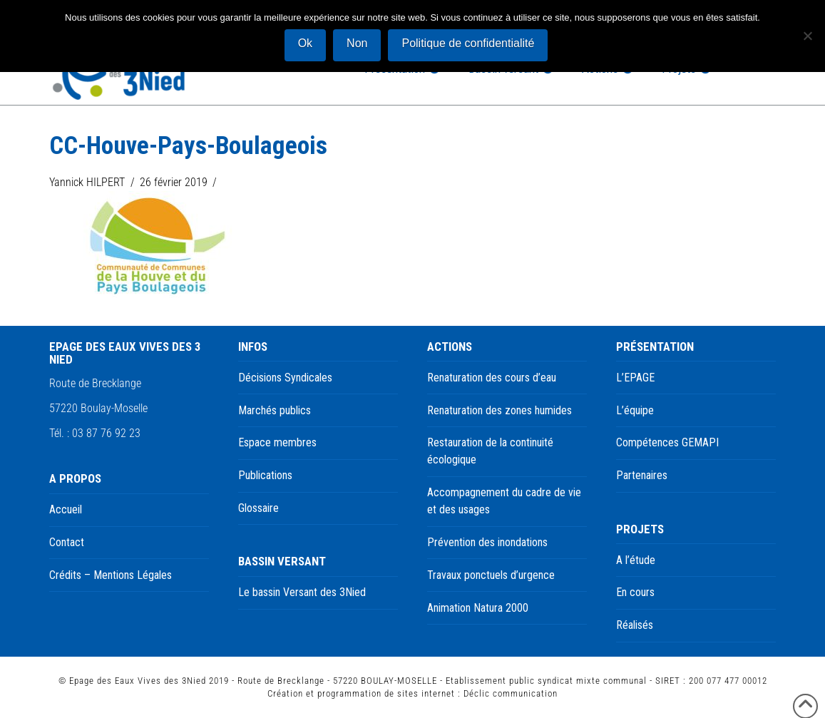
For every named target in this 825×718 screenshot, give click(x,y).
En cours (635, 592)
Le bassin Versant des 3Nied (302, 592)
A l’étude (635, 560)
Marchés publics (274, 410)
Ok (305, 43)
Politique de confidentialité (467, 43)
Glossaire (258, 508)
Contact (66, 542)
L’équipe (635, 410)
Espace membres (277, 442)
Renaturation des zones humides (499, 410)
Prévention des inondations (487, 542)
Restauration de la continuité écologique (490, 451)
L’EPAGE (635, 377)
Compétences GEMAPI (667, 442)
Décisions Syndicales (285, 377)
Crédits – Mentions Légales (110, 575)
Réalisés (634, 625)
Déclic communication (510, 693)
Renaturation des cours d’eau (491, 377)
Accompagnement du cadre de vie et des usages (504, 501)
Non (357, 43)
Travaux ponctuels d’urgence (491, 575)
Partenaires (641, 475)
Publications (265, 475)
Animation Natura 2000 (477, 608)
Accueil (65, 509)
